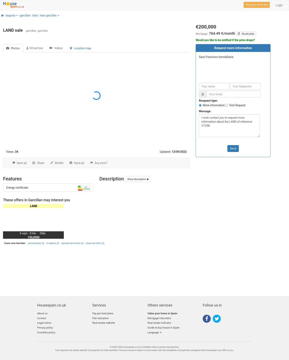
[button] (17, 15)
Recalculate (246, 33)
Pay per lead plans (102, 313)
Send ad (76, 163)
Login (279, 5)
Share (38, 163)
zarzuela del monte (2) (72, 243)
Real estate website (103, 322)
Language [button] (155, 332)
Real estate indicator (159, 322)
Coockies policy (46, 332)
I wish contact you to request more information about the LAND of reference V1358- (229, 125)
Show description (138, 179)
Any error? (98, 163)
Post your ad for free (257, 4)
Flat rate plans (100, 318)
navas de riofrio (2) (95, 243)
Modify (56, 163)
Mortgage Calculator (159, 318)
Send (233, 148)
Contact (41, 318)
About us (42, 313)
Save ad (19, 163)
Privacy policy (45, 327)
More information (214, 105)
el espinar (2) (52, 243)
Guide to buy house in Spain (164, 327)
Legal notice (44, 322)
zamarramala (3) (36, 243)
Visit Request (237, 105)
